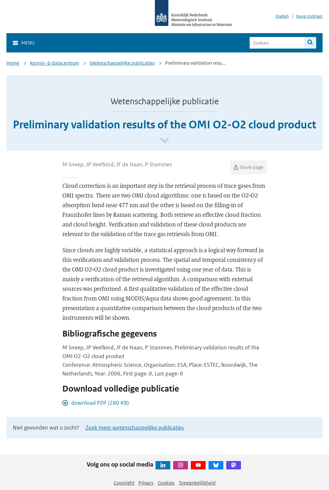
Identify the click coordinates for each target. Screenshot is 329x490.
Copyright (124, 483)
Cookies (166, 483)
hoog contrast (309, 16)
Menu (27, 43)
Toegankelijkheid (197, 483)
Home (12, 63)
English (282, 16)
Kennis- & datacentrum (54, 63)
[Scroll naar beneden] (164, 140)
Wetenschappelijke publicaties (122, 63)
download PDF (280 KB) (100, 402)
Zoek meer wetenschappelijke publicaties (134, 427)
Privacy (146, 483)
